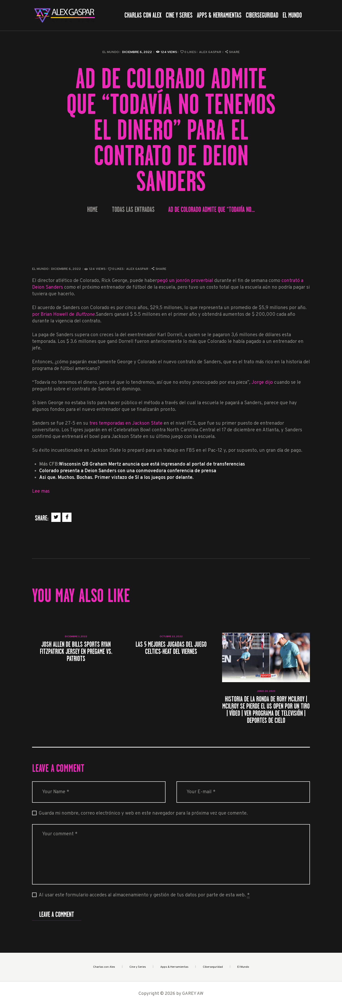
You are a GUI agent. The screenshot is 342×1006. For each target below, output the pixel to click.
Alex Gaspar (210, 52)
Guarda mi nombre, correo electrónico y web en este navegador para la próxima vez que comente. (143, 813)
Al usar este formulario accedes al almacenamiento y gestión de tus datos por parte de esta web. (144, 895)
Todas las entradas (133, 209)
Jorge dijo (262, 382)
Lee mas (41, 491)
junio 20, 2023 (266, 691)
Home (92, 209)
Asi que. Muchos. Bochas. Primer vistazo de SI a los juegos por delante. (116, 478)
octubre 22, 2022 (171, 636)
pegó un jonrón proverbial (185, 281)
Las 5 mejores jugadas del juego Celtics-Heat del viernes (171, 648)
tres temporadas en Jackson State (126, 423)
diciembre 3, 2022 (76, 636)
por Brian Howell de (64, 314)
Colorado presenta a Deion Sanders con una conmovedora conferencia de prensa (127, 471)
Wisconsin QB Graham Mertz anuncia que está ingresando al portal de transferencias (152, 464)
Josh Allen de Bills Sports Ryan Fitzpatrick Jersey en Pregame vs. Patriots (76, 651)
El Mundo (110, 52)
